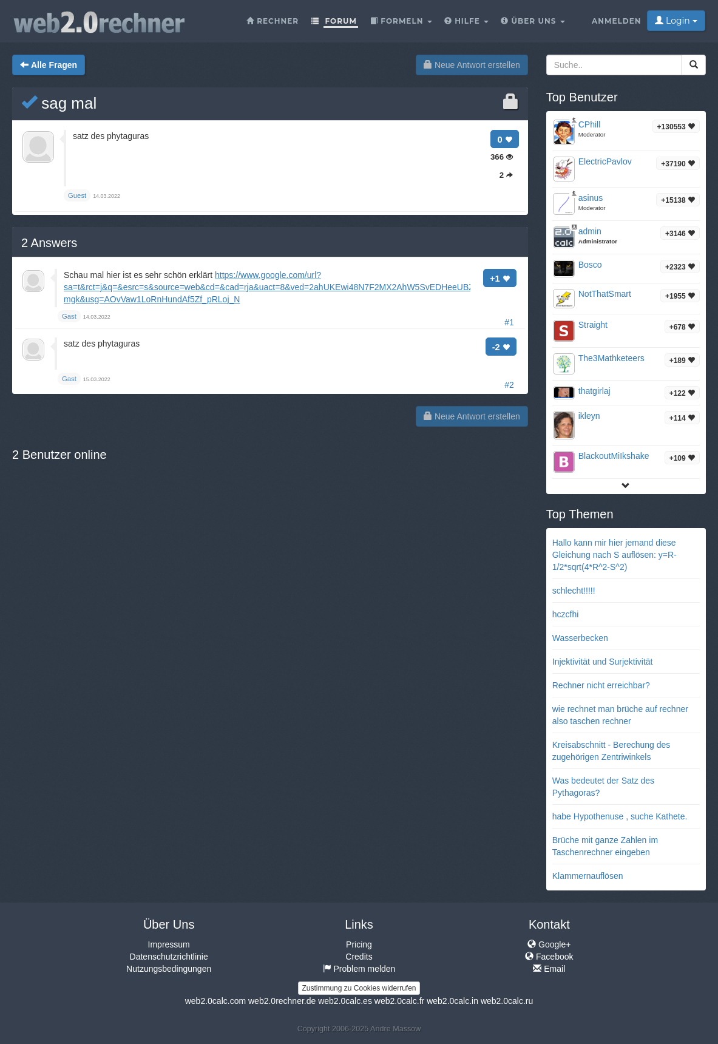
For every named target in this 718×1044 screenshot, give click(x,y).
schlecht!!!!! (573, 590)
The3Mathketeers (611, 358)
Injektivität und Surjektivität (602, 661)
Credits (358, 956)
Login (676, 20)
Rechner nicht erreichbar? (601, 685)
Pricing (359, 944)
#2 (509, 385)
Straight (593, 325)
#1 (509, 322)
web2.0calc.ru (507, 1001)
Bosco (590, 264)
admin (589, 231)
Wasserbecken (580, 638)
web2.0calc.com (215, 1001)
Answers (49, 242)
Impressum (169, 944)
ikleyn (589, 416)
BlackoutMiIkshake (613, 456)
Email (549, 969)
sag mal (59, 103)
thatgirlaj (594, 391)
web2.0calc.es (345, 1001)
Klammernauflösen (587, 876)
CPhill (589, 124)
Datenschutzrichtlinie (169, 956)
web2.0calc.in (452, 1001)
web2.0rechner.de (282, 1001)
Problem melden (359, 969)
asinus (590, 198)
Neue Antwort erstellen (472, 65)
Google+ (549, 944)
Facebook (549, 956)
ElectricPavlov (605, 161)
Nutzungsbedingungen (168, 969)
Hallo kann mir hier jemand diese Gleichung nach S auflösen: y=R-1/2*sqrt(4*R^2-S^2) (614, 555)
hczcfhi (565, 614)
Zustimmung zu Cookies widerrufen (359, 988)
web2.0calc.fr (399, 1001)
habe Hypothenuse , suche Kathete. (620, 816)
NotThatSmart (604, 294)
